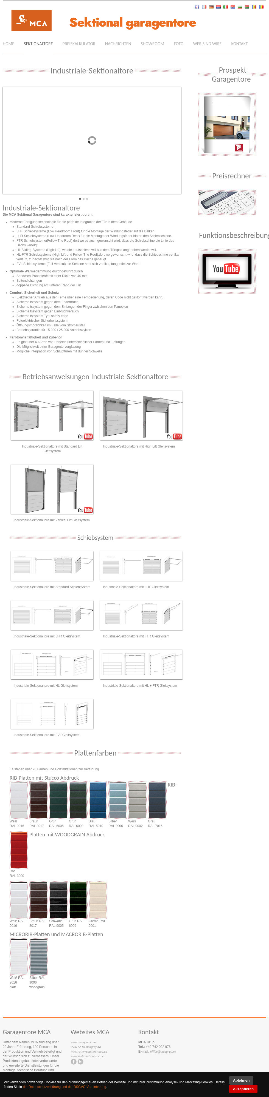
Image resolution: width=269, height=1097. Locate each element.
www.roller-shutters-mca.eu (89, 1051)
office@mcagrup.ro (163, 1051)
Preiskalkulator (79, 43)
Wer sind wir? (207, 43)
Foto (178, 43)
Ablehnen (241, 1080)
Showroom (152, 43)
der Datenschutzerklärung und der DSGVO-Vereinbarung (64, 1087)
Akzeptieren (243, 1089)
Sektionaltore (38, 43)
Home (8, 43)
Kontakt (239, 43)
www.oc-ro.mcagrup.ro (86, 1047)
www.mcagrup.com (83, 1042)
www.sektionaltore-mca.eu (88, 1056)
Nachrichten (118, 43)
